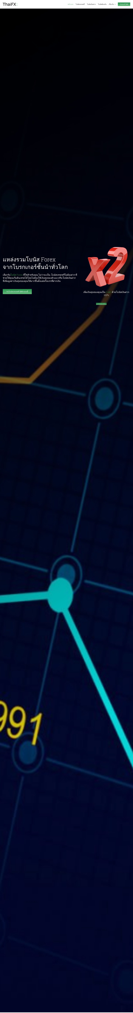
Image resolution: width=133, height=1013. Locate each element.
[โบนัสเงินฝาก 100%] (106, 246)
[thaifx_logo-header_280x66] (10, 3)
